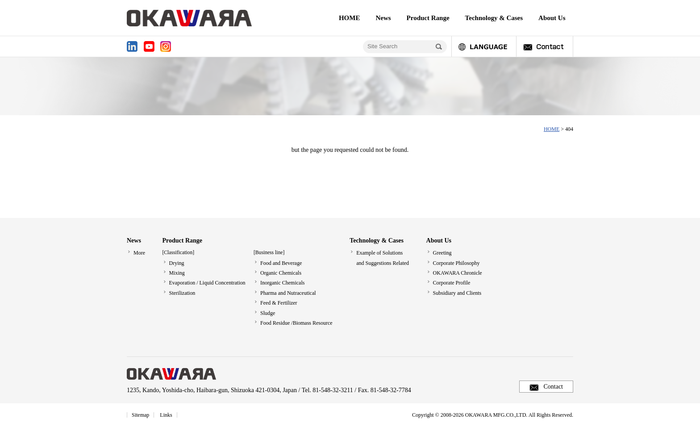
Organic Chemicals (280, 273)
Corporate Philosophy (456, 263)
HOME (349, 17)
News (383, 17)
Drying (176, 263)
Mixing (177, 273)
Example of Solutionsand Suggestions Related (382, 258)
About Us (551, 17)
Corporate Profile (452, 283)
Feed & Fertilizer (278, 303)
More (139, 253)
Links (166, 415)
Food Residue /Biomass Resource (296, 323)
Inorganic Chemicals (282, 283)
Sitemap (140, 415)
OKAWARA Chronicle (457, 273)
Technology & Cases (494, 17)
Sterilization (182, 293)
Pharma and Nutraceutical (288, 293)
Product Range (428, 17)
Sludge (267, 313)
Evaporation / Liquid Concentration (207, 283)
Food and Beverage (281, 263)
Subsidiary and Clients (457, 293)
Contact (553, 386)
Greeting (442, 253)
